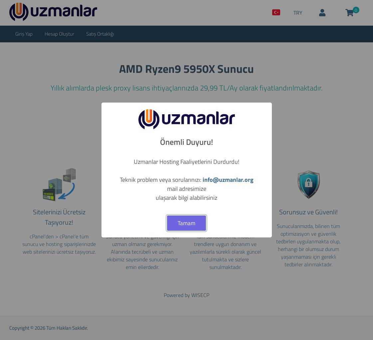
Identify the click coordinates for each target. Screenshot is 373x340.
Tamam (186, 223)
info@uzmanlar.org (228, 179)
